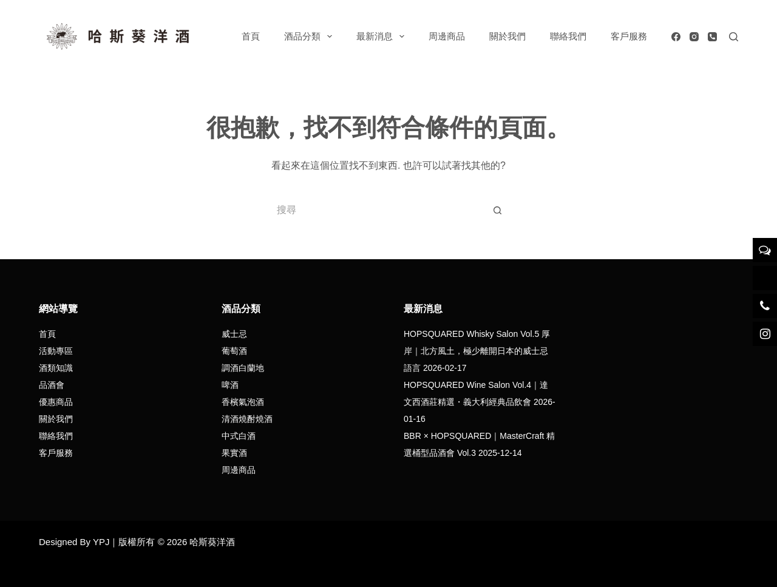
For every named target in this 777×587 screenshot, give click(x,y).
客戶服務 (629, 36)
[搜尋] (733, 36)
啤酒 (230, 385)
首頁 (251, 36)
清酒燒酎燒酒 (247, 419)
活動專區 (56, 351)
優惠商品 (56, 402)
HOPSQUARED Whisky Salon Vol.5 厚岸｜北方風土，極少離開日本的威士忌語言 (477, 351)
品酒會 (51, 385)
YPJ (101, 542)
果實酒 (234, 453)
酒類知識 (56, 368)
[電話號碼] (712, 36)
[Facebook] (675, 36)
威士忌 (234, 334)
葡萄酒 (234, 351)
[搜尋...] (376, 210)
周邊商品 (447, 36)
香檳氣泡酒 (243, 402)
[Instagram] (694, 36)
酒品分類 (310, 36)
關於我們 (507, 36)
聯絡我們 (568, 36)
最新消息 (382, 36)
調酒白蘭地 (243, 368)
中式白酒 (239, 436)
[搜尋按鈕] (498, 210)
